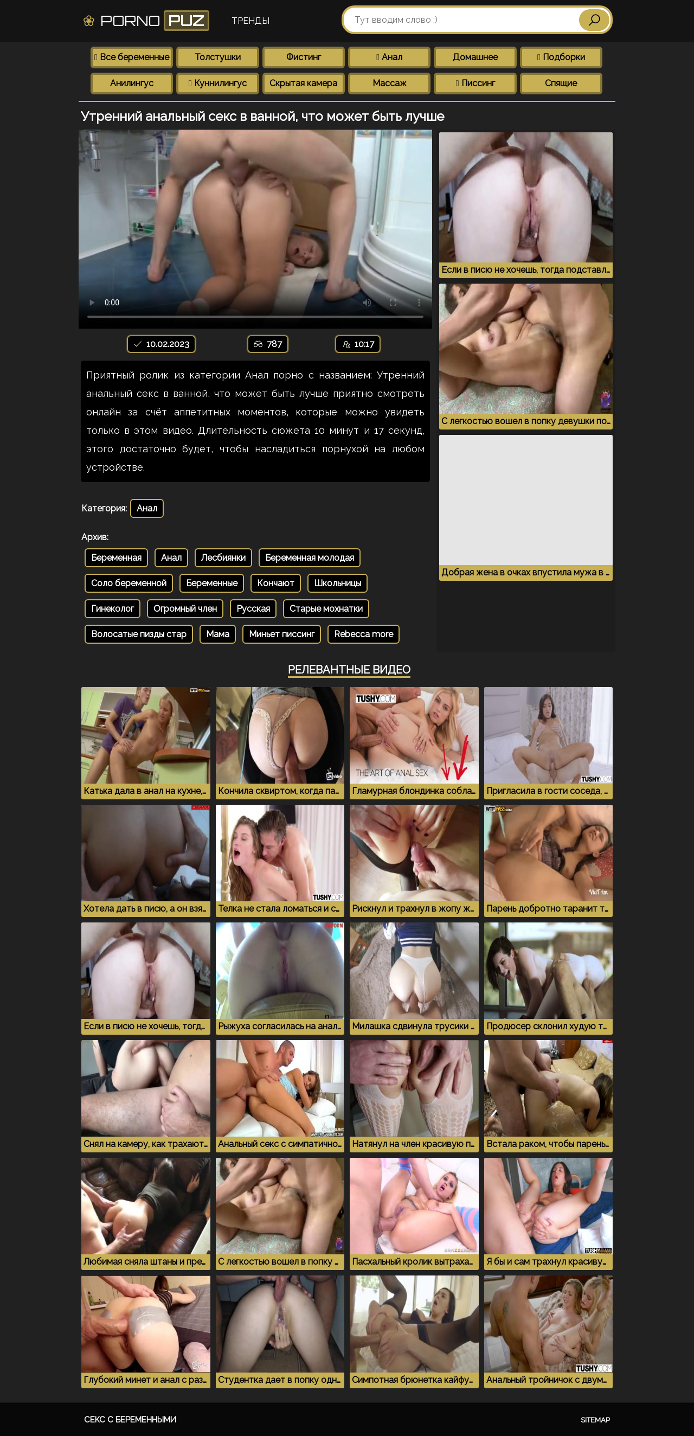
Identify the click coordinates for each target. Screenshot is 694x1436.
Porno (145, 20)
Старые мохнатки (326, 609)
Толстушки (218, 57)
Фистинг (303, 57)
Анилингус (131, 83)
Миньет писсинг (281, 634)
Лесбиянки (223, 558)
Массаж (389, 83)
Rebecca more (363, 634)
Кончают (275, 583)
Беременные (211, 583)
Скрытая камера (303, 83)
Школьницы (337, 583)
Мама (217, 634)
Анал (389, 57)
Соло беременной (128, 583)
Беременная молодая (309, 558)
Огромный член (185, 609)
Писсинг (475, 83)
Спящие (561, 83)
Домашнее (475, 57)
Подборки (561, 57)
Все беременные (131, 57)
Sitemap (595, 1420)
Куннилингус (218, 83)
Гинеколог (112, 609)
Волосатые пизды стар (139, 634)
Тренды (250, 21)
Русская (253, 609)
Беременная (116, 558)
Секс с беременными (130, 1420)
